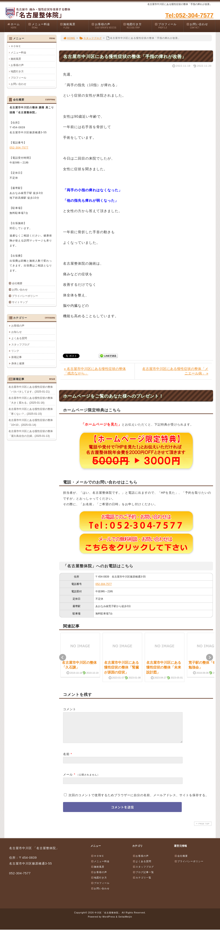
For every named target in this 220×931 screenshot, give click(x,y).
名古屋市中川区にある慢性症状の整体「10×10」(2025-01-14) (30, 422)
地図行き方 (137, 26)
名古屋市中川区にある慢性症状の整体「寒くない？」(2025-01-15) (30, 411)
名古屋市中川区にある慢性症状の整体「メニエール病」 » (175, 371)
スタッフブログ (90, 38)
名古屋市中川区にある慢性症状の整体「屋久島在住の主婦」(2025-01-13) (30, 433)
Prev (62, 657)
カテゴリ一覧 (142, 882)
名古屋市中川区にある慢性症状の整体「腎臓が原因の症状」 (121, 667)
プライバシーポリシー (25, 295)
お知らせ (16, 331)
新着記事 (16, 356)
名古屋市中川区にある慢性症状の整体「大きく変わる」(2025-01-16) (30, 400)
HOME (69, 38)
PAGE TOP (202, 828)
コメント (69, 709)
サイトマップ (20, 302)
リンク (15, 350)
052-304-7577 (103, 584)
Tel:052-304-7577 (189, 15)
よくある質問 (19, 338)
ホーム (16, 26)
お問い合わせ (200, 26)
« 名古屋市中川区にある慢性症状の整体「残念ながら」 (95, 371)
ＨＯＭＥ (16, 46)
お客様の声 (105, 26)
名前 (66, 759)
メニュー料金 (42, 26)
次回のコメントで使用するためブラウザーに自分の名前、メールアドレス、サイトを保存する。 (138, 800)
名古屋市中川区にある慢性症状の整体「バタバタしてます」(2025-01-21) (30, 389)
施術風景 (74, 26)
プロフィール (169, 26)
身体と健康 (17, 363)
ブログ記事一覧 (143, 877)
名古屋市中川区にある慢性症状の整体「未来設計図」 (163, 667)
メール (68, 779)
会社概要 (17, 283)
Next (209, 657)
